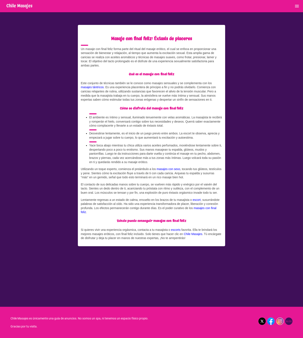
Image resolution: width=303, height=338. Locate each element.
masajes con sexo (168, 169)
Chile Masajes (193, 234)
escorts (176, 229)
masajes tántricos (92, 87)
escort (197, 199)
